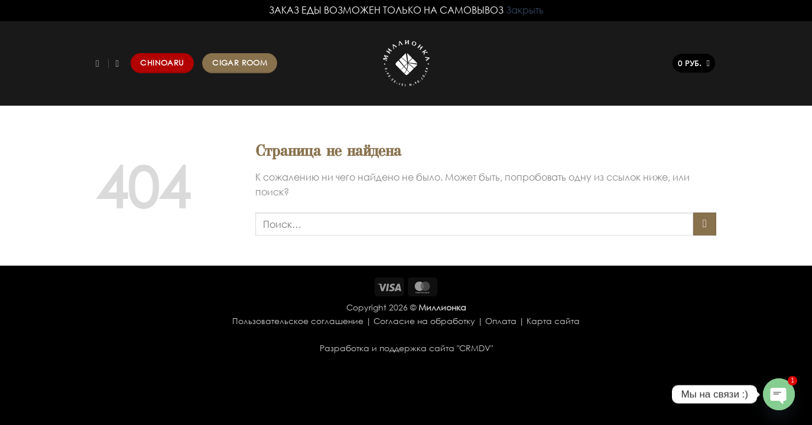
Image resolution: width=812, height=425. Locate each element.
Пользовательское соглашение (297, 321)
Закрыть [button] (525, 10)
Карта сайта (553, 321)
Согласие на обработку (424, 321)
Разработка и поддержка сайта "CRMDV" (406, 348)
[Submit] (704, 224)
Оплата (501, 321)
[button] (694, 63)
